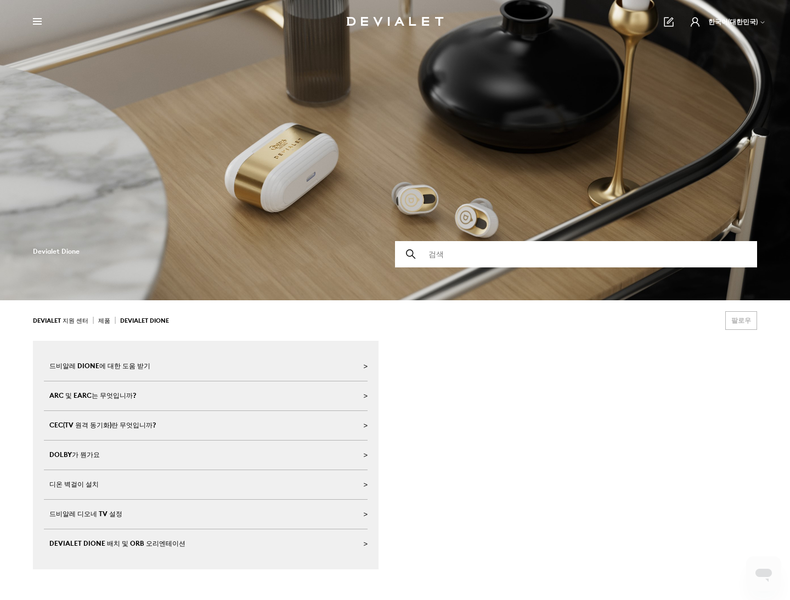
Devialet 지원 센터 (60, 320)
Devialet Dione (144, 320)
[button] (695, 22)
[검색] (576, 254)
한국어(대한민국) (737, 22)
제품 (104, 320)
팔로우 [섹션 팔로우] (741, 320)
